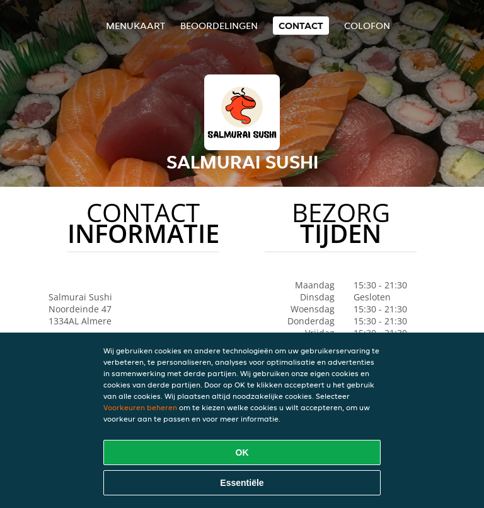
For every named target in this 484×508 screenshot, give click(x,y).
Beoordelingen (219, 25)
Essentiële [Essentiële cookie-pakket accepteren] (241, 483)
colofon (367, 25)
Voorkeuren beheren (140, 407)
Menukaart (135, 25)
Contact (301, 25)
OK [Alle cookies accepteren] (242, 452)
